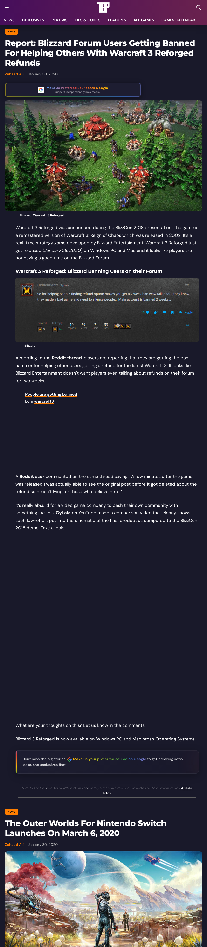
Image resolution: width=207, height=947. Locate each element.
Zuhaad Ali (14, 74)
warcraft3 (44, 401)
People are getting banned (51, 394)
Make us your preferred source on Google (109, 759)
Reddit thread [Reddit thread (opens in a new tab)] (67, 358)
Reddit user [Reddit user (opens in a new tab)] (32, 476)
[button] (9, 7)
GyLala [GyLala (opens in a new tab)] (63, 513)
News (11, 31)
